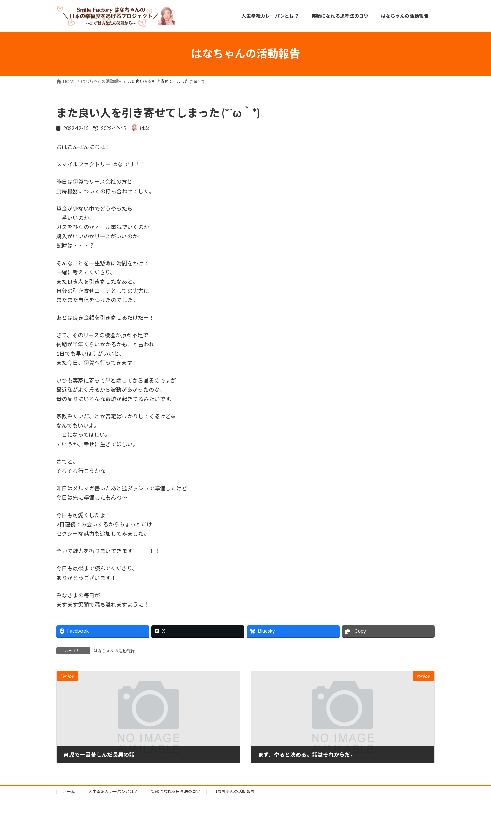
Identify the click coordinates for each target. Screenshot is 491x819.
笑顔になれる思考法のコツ (175, 791)
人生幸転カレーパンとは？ (113, 791)
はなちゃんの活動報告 (114, 650)
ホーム (69, 791)
